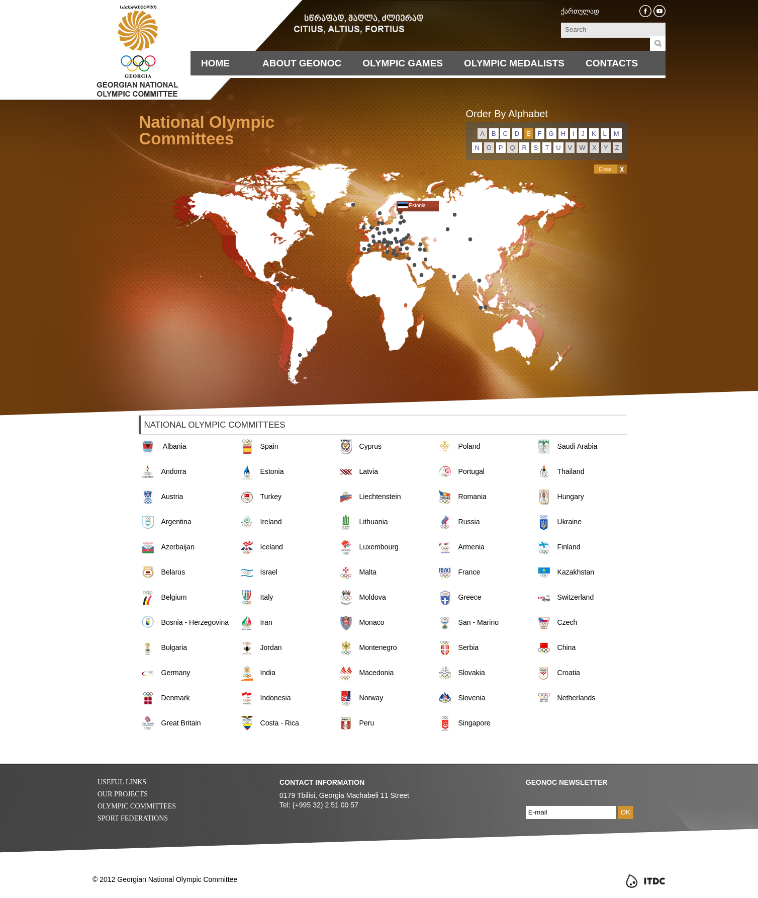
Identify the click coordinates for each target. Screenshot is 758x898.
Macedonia (376, 673)
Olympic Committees (137, 806)
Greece (470, 597)
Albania (174, 446)
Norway (371, 698)
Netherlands (576, 698)
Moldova (372, 597)
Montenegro (378, 647)
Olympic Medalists (514, 63)
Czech (567, 622)
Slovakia (471, 673)
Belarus (173, 572)
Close (605, 169)
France (469, 572)
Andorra (173, 471)
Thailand (571, 471)
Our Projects (123, 794)
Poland (469, 446)
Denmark (175, 698)
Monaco (372, 622)
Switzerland (575, 597)
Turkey (271, 497)
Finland (569, 547)
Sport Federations (133, 818)
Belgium (174, 597)
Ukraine (569, 522)
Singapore (474, 723)
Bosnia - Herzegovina (195, 622)
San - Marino (478, 622)
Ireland (271, 522)
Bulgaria (174, 647)
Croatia (568, 673)
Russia (469, 522)
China (566, 647)
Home (215, 63)
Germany (176, 673)
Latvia (368, 471)
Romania (472, 497)
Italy (266, 597)
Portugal (471, 471)
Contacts (612, 63)
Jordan (271, 647)
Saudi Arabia (577, 446)
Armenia (471, 547)
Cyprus (370, 446)
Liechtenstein (380, 497)
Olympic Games (402, 63)
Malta (367, 572)
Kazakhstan (576, 572)
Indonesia (275, 698)
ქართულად (580, 11)
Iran (266, 622)
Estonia (272, 471)
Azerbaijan (178, 547)
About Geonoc (301, 63)
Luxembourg (379, 547)
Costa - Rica (279, 723)
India (268, 673)
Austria (172, 497)
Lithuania (373, 522)
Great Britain (181, 723)
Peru (366, 723)
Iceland (271, 547)
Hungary (570, 497)
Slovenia (472, 698)
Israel (268, 572)
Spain (269, 446)
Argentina (176, 522)
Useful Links (122, 782)
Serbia (468, 647)
